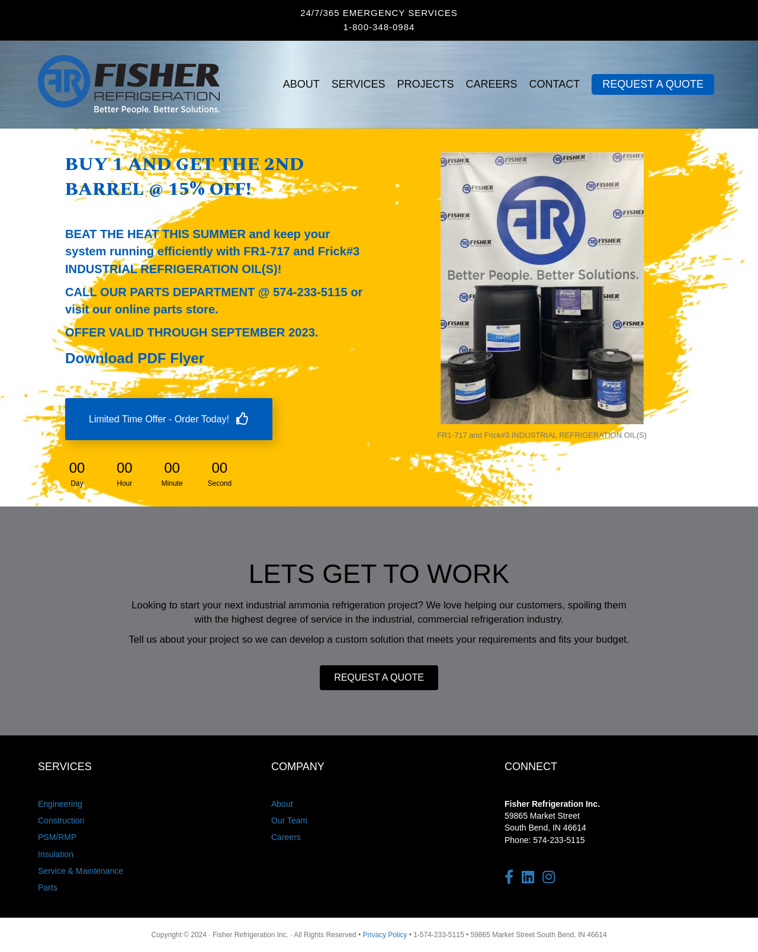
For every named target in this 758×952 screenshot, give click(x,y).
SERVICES (359, 84)
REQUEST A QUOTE (653, 84)
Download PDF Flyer (134, 358)
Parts (47, 887)
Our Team (289, 820)
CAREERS (492, 84)
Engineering (60, 804)
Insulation (55, 854)
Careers (286, 837)
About (282, 804)
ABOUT (301, 84)
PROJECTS (425, 84)
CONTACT (554, 84)
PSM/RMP (57, 837)
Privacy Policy (385, 935)
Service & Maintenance (80, 871)
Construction (61, 820)
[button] (379, 677)
